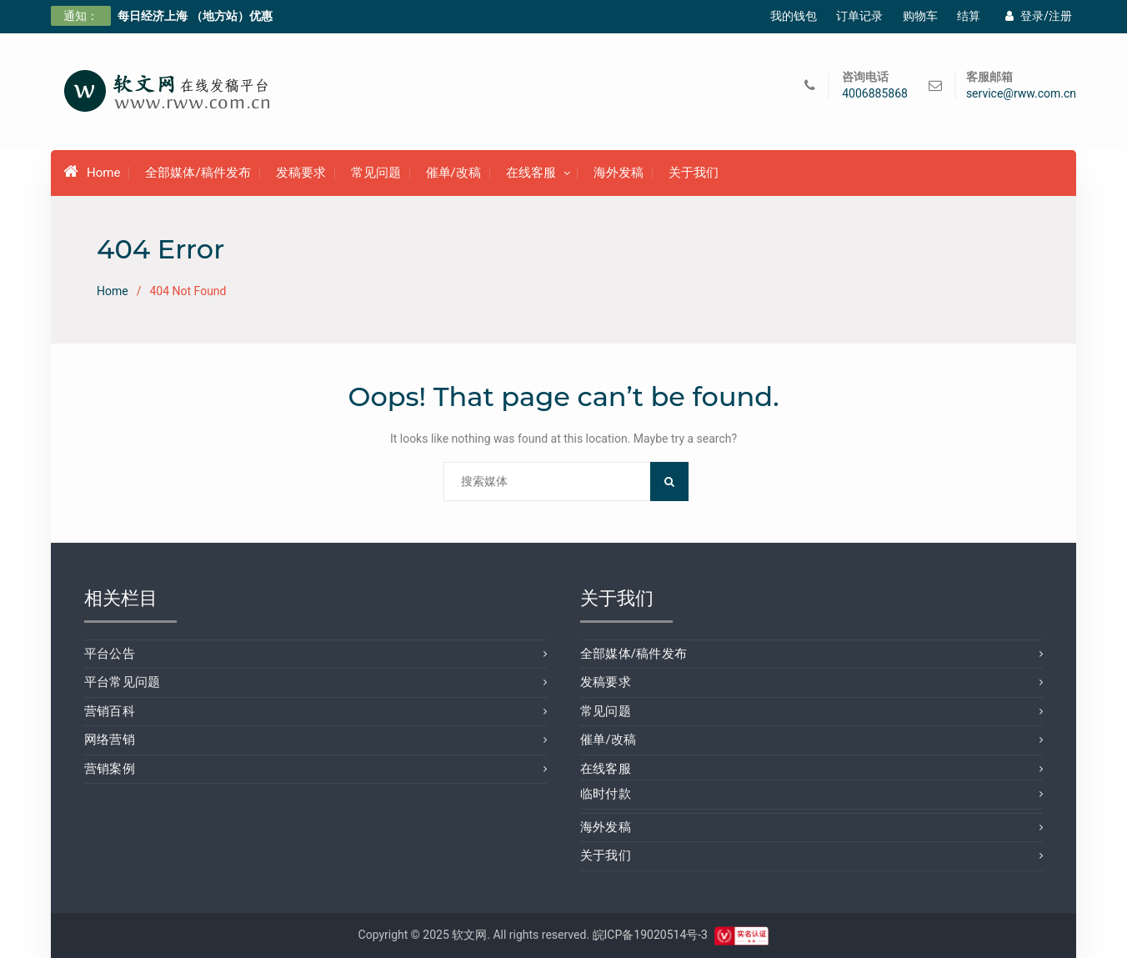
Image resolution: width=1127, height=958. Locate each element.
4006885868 (875, 93)
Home (91, 171)
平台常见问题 (122, 682)
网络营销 (109, 739)
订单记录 (859, 16)
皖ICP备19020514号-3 (650, 934)
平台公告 (109, 653)
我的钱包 (793, 16)
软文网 (469, 934)
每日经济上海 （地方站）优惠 (195, 16)
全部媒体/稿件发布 (197, 172)
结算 (968, 16)
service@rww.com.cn (1021, 93)
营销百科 (109, 711)
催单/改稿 (453, 172)
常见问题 (376, 172)
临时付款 (605, 793)
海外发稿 (619, 172)
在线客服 (531, 172)
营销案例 (109, 768)
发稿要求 (301, 172)
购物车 (920, 16)
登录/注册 (1038, 16)
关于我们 (694, 172)
